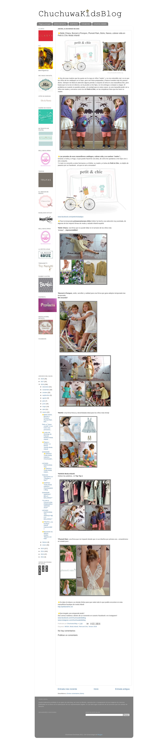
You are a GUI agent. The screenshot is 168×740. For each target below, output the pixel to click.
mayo (44, 406)
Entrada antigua (122, 689)
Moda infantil (74, 626)
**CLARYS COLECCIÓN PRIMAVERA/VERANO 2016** (47, 504)
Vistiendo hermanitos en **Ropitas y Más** (47, 477)
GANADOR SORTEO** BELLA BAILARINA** (47, 495)
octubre (45, 392)
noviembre (46, 390)
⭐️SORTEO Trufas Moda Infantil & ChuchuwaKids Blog (47, 486)
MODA (67, 626)
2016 (42, 384)
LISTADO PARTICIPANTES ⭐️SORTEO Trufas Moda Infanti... (47, 468)
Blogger (100, 734)
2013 (42, 554)
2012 (42, 557)
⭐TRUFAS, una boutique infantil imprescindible (47, 525)
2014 (42, 551)
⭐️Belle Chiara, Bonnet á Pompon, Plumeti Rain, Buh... (47, 418)
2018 (42, 379)
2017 (42, 381)
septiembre (46, 395)
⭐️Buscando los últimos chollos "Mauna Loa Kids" (47, 535)
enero (44, 545)
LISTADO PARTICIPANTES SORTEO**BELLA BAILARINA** (47, 515)
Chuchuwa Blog (72, 623)
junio (44, 404)
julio (43, 401)
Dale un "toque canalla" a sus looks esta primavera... (47, 427)
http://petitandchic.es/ (65, 607)
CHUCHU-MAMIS (100, 24)
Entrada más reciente (67, 689)
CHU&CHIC (86, 24)
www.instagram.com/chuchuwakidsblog (72, 620)
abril (44, 409)
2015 (42, 548)
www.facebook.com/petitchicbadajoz (70, 217)
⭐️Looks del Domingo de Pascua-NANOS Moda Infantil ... (47, 436)
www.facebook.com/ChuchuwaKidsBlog (72, 618)
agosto (44, 398)
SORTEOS (74, 24)
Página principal (44, 24)
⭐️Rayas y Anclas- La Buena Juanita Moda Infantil (47, 445)
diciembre (45, 387)
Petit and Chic (83, 626)
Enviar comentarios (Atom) (75, 693)
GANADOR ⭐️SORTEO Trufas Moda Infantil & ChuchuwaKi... (47, 456)
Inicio (96, 689)
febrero (44, 542)
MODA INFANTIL (60, 24)
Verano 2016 (93, 626)
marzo (44, 412)
